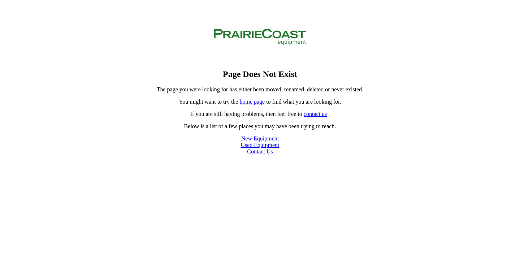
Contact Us (260, 151)
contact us (315, 114)
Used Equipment (259, 145)
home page (252, 102)
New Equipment (260, 138)
